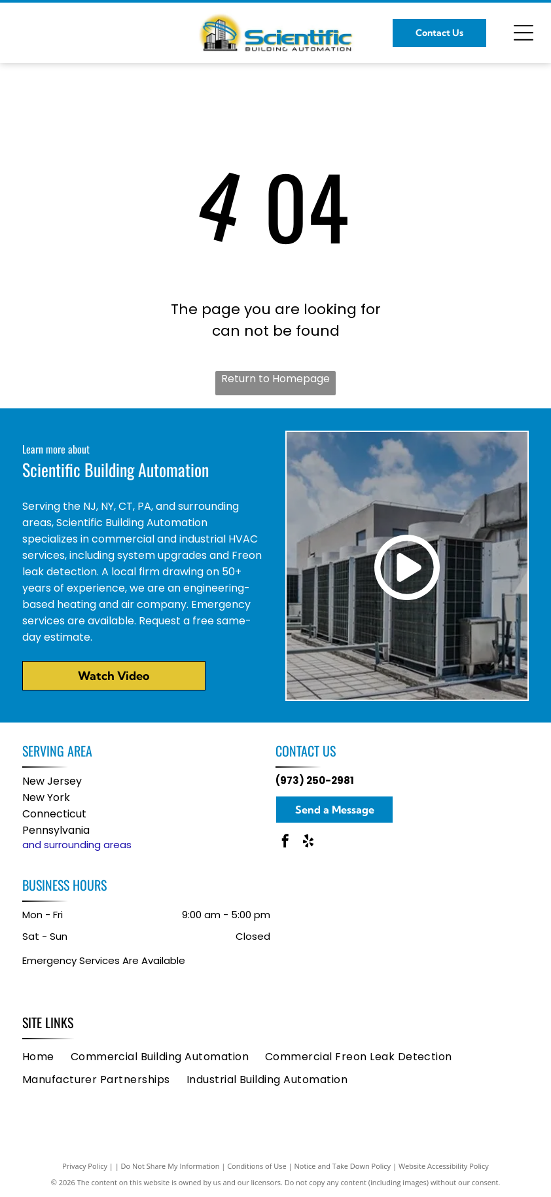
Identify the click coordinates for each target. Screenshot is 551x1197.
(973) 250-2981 (315, 780)
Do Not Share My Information (170, 1166)
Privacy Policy (84, 1166)
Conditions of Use (257, 1166)
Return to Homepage (275, 378)
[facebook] (285, 842)
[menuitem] (46, 1056)
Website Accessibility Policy (444, 1166)
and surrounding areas (77, 844)
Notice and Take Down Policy (342, 1166)
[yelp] (308, 842)
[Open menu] (523, 33)
